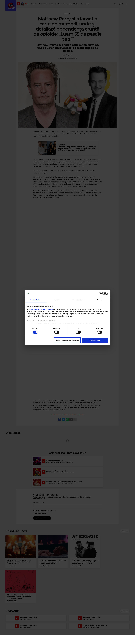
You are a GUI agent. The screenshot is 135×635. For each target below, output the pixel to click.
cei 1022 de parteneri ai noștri (42, 309)
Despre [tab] (99, 300)
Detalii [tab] (57, 300)
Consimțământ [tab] (35, 300)
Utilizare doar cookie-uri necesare (67, 340)
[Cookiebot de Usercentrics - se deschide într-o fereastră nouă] (100, 293)
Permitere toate (95, 340)
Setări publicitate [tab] (78, 300)
